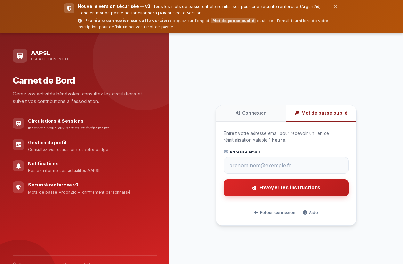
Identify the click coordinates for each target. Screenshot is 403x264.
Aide (310, 212)
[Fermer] (335, 6)
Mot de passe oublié (321, 113)
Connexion (251, 113)
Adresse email (242, 151)
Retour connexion (274, 212)
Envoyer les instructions (286, 188)
